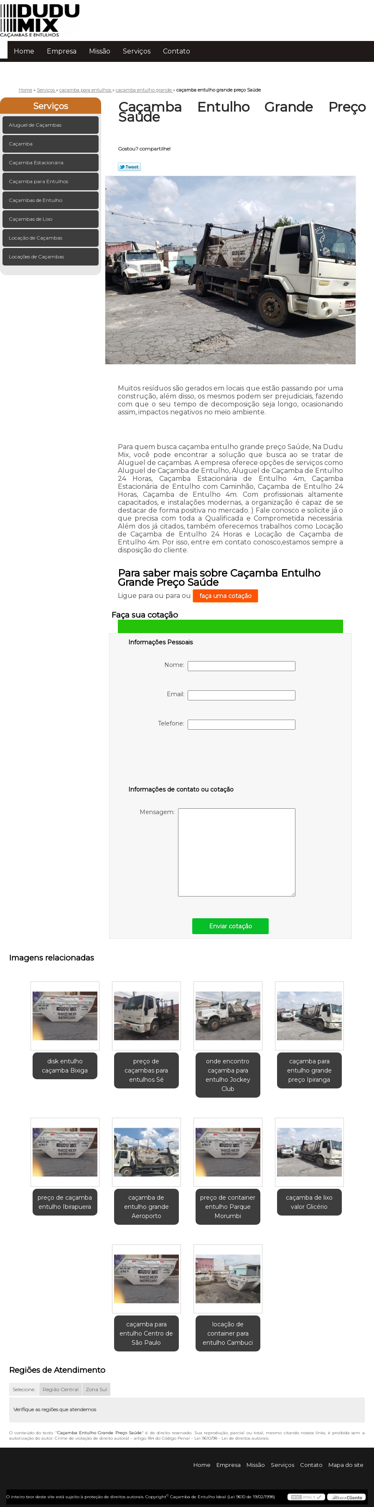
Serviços (136, 51)
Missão (99, 51)
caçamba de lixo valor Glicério (309, 1202)
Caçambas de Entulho (36, 200)
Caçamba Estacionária (37, 162)
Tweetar (129, 167)
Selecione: (24, 1389)
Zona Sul (96, 1389)
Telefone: (226, 725)
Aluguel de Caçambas (36, 125)
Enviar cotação (230, 926)
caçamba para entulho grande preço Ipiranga (309, 1070)
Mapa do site (346, 1464)
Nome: (229, 666)
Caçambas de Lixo (31, 219)
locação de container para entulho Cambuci (228, 1333)
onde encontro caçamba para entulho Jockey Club (228, 1075)
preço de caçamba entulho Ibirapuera (65, 1202)
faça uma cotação (225, 596)
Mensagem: (217, 852)
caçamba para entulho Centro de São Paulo (146, 1333)
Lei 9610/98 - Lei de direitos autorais (231, 1438)
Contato (176, 51)
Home (24, 51)
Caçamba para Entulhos (39, 181)
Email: (231, 695)
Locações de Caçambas (37, 256)
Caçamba (21, 143)
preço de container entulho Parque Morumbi (227, 1207)
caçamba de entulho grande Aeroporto (146, 1207)
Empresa (61, 51)
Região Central (61, 1389)
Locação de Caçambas (36, 238)
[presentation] (181, 759)
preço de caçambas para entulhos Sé (146, 1070)
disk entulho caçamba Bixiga (65, 1065)
